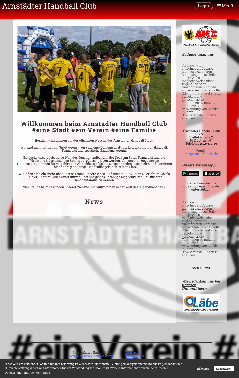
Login (203, 6)
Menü (225, 6)
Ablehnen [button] (203, 368)
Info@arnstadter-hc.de (201, 154)
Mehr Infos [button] (43, 372)
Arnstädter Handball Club (49, 6)
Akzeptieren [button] (223, 368)
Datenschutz (134, 356)
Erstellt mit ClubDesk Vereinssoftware (91, 355)
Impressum (133, 352)
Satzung (131, 359)
